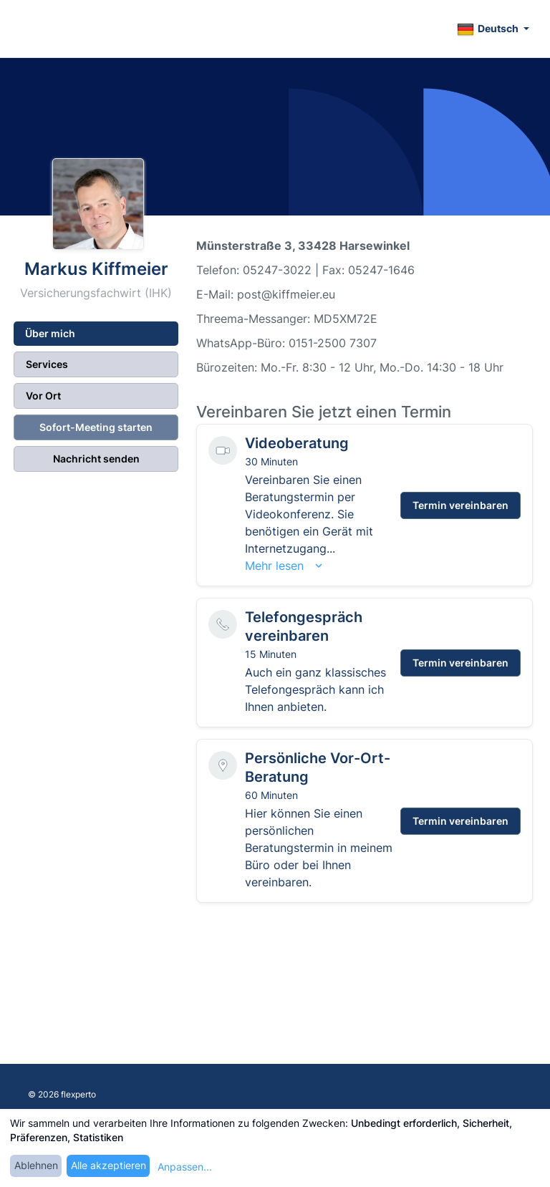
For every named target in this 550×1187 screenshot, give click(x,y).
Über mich (50, 333)
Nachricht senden (96, 458)
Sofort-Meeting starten (96, 427)
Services (47, 364)
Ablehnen (36, 1165)
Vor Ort (43, 395)
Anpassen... (185, 1167)
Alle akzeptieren (108, 1165)
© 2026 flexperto (62, 1094)
